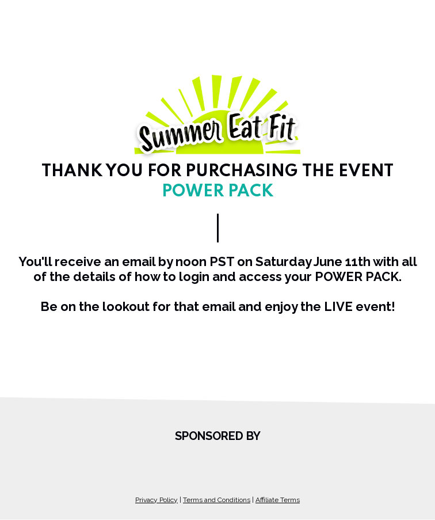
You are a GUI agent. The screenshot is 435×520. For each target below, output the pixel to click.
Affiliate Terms (277, 500)
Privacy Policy (156, 500)
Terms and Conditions (216, 500)
